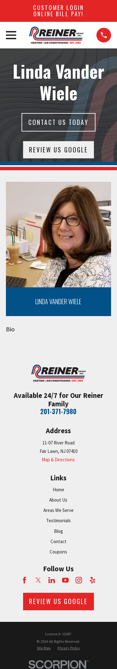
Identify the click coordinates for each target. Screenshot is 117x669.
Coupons (58, 552)
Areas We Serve (58, 510)
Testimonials (58, 520)
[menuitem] (44, 648)
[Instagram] (79, 580)
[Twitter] (38, 580)
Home (58, 490)
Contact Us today (58, 122)
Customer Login (58, 10)
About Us (58, 500)
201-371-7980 (58, 411)
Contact (58, 541)
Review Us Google (58, 149)
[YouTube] (65, 580)
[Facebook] (24, 580)
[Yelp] (92, 580)
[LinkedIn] (51, 580)
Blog (58, 531)
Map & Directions (58, 460)
